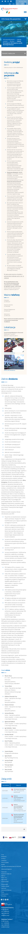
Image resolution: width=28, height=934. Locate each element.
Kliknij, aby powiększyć (9, 370)
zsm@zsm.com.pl (5, 915)
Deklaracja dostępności (6, 869)
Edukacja (3, 875)
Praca (2, 892)
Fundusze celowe (5, 886)
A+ (22, 1)
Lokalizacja (3, 860)
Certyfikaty (3, 896)
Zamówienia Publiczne (6, 890)
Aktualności (3, 856)
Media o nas (4, 877)
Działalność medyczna (6, 873)
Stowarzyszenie (4, 881)
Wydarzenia (4, 871)
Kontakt (3, 864)
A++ (25, 1)
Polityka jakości (4, 894)
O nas (2, 854)
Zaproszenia (4, 879)
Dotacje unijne (4, 884)
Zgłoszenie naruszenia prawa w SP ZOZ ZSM (11, 866)
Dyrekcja (3, 858)
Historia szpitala (5, 862)
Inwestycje (3, 888)
